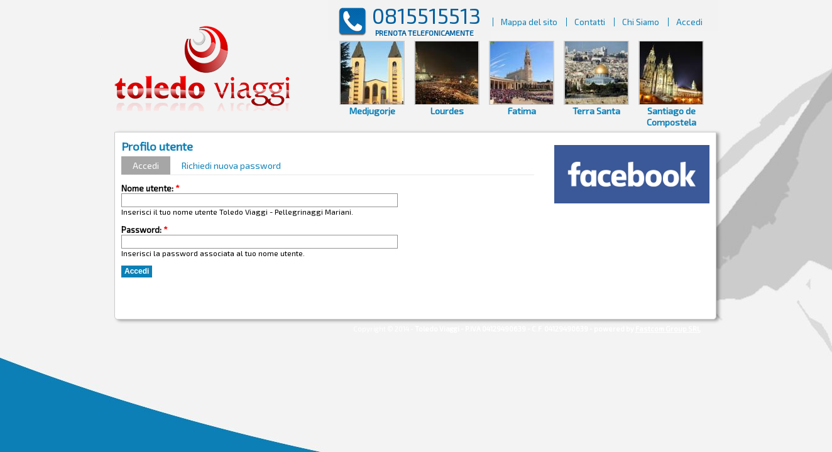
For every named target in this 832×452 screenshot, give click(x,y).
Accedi (689, 22)
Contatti (589, 22)
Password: (144, 230)
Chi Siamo (640, 22)
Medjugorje (372, 110)
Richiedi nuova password (231, 165)
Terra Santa (596, 110)
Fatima (522, 110)
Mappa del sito (529, 22)
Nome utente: (150, 188)
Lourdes (447, 110)
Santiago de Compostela (671, 116)
